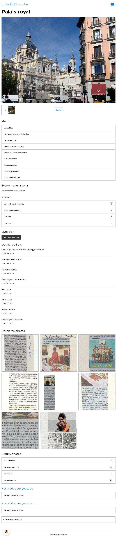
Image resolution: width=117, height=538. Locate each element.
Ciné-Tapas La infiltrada (14, 279)
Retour (58, 110)
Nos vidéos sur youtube (14, 495)
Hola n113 (7, 299)
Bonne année (8, 309)
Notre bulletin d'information (15, 152)
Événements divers (58, 210)
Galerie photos (10, 159)
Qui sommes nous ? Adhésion (16, 134)
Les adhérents (58, 460)
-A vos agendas (10, 140)
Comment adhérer (12, 177)
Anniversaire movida (12, 259)
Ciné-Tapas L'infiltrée (12, 319)
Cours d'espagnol (11, 171)
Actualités (8, 128)
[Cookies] (6, 531)
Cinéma (58, 216)
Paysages (58, 473)
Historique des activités (14, 146)
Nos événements (58, 467)
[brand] (15, 4)
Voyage (58, 223)
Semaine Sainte (9, 269)
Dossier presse (10, 165)
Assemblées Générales (58, 203)
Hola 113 (6, 289)
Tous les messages (11, 237)
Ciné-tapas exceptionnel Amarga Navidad (23, 249)
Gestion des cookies (58, 534)
